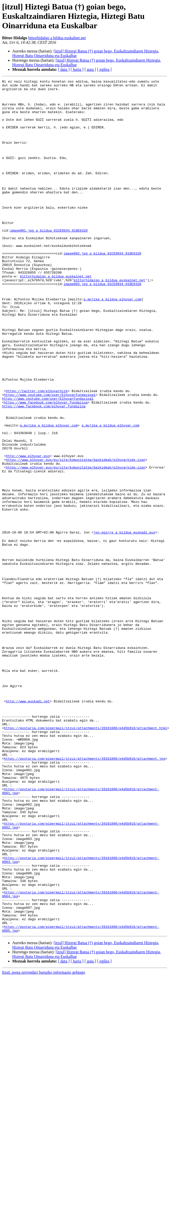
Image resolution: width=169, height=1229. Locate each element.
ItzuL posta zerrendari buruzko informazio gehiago (43, 1142)
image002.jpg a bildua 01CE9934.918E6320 (102, 288)
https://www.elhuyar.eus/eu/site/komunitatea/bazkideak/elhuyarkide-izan (75, 536)
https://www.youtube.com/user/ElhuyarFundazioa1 (50, 458)
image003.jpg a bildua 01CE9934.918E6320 (102, 325)
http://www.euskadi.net (28, 825)
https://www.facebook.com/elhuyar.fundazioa (46, 467)
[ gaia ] (90, 69)
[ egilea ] (104, 69)
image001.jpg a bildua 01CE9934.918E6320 (48, 261)
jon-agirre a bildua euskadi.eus (124, 623)
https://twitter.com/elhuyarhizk (37, 453)
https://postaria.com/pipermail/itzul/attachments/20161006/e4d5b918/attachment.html (85, 857)
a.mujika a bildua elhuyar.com (112, 343)
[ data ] (64, 69)
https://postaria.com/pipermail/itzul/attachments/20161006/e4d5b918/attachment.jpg (84, 893)
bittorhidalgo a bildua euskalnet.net (57, 38)
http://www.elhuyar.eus (28, 531)
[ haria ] (77, 69)
